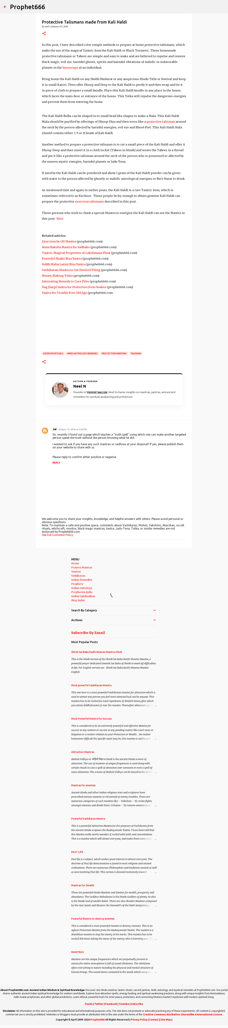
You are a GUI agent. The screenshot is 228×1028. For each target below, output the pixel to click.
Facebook (111, 1004)
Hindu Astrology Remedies (82, 353)
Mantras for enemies (83, 785)
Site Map (165, 1019)
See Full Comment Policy (57, 534)
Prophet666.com (97, 392)
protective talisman (161, 121)
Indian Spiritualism (83, 596)
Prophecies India (81, 592)
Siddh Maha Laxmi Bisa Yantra (64, 264)
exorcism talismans (89, 201)
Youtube (124, 1004)
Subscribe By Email (88, 633)
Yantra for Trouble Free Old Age (64, 293)
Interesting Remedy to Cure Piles (65, 281)
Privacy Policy (139, 1019)
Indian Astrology (81, 588)
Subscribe (137, 1004)
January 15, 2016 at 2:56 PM (72, 429)
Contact (154, 1019)
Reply (56, 462)
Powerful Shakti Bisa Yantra (62, 258)
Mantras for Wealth (82, 885)
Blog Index (78, 600)
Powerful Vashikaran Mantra (88, 818)
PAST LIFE (77, 852)
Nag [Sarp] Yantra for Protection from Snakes (74, 287)
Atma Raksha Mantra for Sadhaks (66, 247)
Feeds (88, 1004)
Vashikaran (78, 575)
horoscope (71, 67)
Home (75, 563)
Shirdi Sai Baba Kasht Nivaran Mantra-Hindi (96, 652)
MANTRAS (77, 952)
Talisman (136, 353)
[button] (44, 33)
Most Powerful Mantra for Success (91, 718)
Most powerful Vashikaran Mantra (91, 685)
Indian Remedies (81, 579)
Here (59, 218)
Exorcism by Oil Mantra (59, 241)
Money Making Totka (57, 275)
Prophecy (77, 583)
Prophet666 (27, 6)
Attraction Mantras (82, 752)
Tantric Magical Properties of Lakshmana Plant (76, 253)
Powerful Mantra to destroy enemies (92, 918)
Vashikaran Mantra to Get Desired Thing (71, 270)
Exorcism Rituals (53, 353)
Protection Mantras (114, 353)
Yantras (76, 571)
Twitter (98, 1004)
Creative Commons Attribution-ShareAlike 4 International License (182, 1014)
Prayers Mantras (81, 567)
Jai (55, 429)
